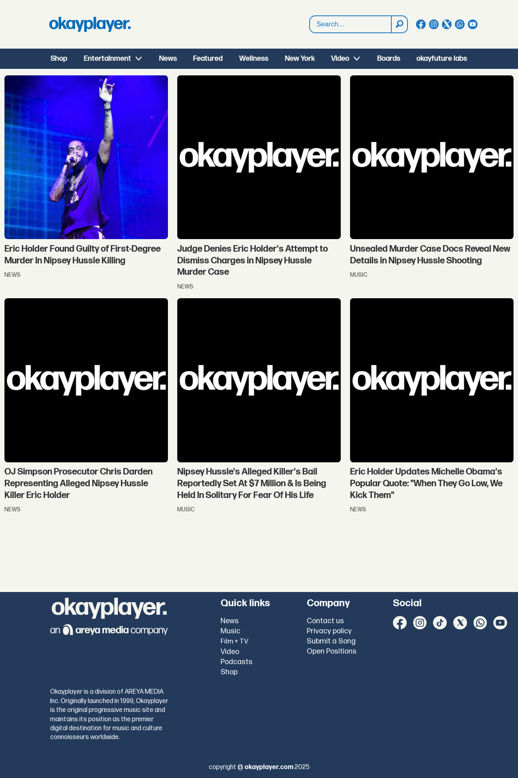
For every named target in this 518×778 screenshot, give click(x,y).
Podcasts (237, 662)
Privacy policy (329, 631)
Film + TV (234, 641)
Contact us (325, 621)
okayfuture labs (441, 58)
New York (300, 58)
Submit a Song (331, 641)
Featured (208, 58)
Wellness (253, 58)
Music (230, 631)
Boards (388, 58)
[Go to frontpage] (89, 24)
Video (340, 58)
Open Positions (332, 651)
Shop (59, 58)
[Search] (399, 24)
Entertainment (107, 58)
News (168, 58)
